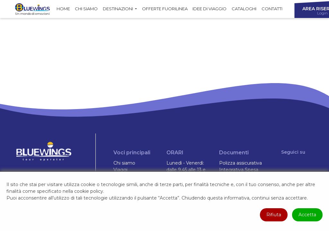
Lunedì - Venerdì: (185, 163)
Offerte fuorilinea (165, 8)
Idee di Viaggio (209, 8)
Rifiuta (273, 215)
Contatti (272, 8)
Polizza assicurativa (240, 163)
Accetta (307, 215)
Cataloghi (244, 8)
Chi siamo (86, 8)
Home (63, 8)
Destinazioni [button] (118, 8)
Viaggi (120, 170)
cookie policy (88, 191)
